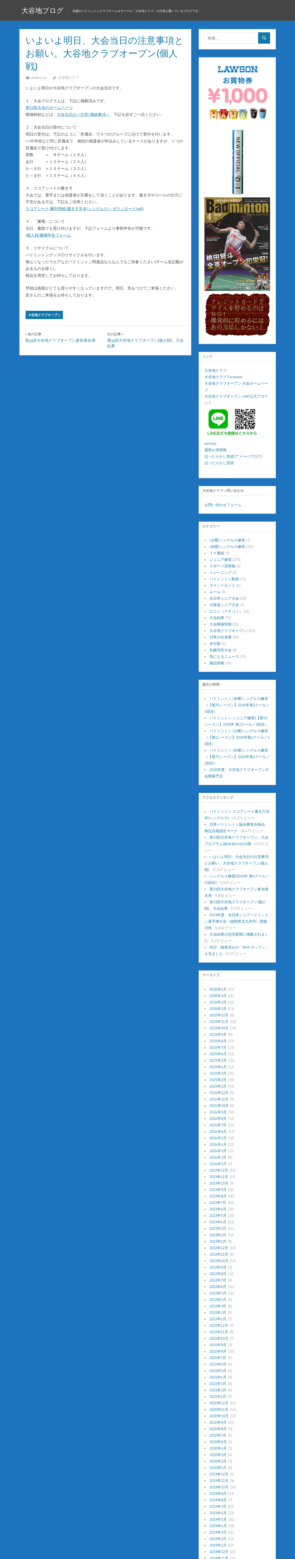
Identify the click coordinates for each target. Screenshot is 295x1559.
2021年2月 (217, 1390)
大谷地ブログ (43, 10)
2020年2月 (218, 1461)
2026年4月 (218, 989)
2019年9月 (218, 1493)
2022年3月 (217, 1306)
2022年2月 (217, 1312)
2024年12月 (218, 1092)
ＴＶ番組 (216, 553)
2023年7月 (217, 1202)
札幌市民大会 (220, 650)
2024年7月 (218, 1125)
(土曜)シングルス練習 (227, 540)
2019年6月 (218, 1513)
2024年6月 (218, 1131)
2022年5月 (218, 1293)
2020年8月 (218, 1428)
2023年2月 (217, 1235)
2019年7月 (218, 1506)
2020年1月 (218, 1467)
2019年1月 (218, 1545)
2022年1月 (217, 1319)
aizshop (210, 443)
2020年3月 (218, 1454)
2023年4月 (218, 1222)
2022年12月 (218, 1247)
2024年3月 (218, 1150)
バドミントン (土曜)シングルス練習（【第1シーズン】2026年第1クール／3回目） (236, 737)
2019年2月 (218, 1538)
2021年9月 (218, 1344)
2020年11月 (218, 1409)
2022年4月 (218, 1299)
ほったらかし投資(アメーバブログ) (233, 456)
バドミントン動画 (224, 579)
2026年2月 (218, 1002)
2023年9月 (218, 1189)
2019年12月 (218, 1474)
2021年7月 (217, 1357)
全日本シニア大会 (224, 598)
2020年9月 (218, 1422)
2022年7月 (217, 1280)
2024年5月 (218, 1138)
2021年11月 (218, 1331)
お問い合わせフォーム (222, 504)
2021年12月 (218, 1325)
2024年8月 (218, 1118)
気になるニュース (224, 656)
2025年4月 (218, 1066)
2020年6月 (218, 1441)
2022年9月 (218, 1267)
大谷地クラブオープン (44, 315)
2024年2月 (218, 1157)
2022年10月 (218, 1260)
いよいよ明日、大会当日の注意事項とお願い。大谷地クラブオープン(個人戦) (236, 863)
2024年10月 (219, 1105)
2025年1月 (218, 1086)
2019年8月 (218, 1500)
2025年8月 (218, 1041)
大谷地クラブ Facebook (223, 377)
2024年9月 (218, 1112)
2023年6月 (218, 1209)
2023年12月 (218, 1170)
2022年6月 (218, 1286)
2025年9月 (218, 1034)
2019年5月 (218, 1519)
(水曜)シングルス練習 (227, 546)
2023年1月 (217, 1241)
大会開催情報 (220, 624)
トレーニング (220, 572)
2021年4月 (218, 1377)
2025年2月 (218, 1079)
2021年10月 (218, 1338)
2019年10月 (219, 1487)
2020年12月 (218, 1403)
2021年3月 (217, 1383)
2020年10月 (219, 1416)
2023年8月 (218, 1196)
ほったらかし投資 (219, 462)
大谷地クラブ (68, 77)
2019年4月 (218, 1525)
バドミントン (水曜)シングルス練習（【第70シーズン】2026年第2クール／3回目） (237, 756)
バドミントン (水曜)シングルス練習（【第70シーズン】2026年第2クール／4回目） (237, 705)
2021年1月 (217, 1396)
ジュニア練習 (220, 559)
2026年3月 (218, 995)
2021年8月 (218, 1351)
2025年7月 (218, 1047)
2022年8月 (218, 1273)
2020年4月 (218, 1448)
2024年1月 (218, 1163)
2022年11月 (218, 1254)
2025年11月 (218, 1021)
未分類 (215, 643)
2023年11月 (218, 1176)
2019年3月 (218, 1532)
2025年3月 (218, 1073)
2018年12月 (218, 1551)
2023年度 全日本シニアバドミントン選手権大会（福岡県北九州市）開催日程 (236, 921)
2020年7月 (218, 1435)
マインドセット (222, 585)
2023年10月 (218, 1183)
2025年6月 (218, 1053)
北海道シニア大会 (224, 604)
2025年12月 (218, 1015)
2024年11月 (218, 1099)
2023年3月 (217, 1228)
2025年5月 (218, 1060)
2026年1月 (218, 1008)
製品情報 (216, 663)
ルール (215, 591)
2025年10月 (219, 1028)
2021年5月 (218, 1370)
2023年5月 (218, 1215)
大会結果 (216, 617)
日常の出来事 (220, 637)
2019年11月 (218, 1480)
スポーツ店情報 (222, 566)
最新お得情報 (215, 449)
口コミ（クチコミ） (226, 611)
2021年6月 (218, 1364)
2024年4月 (218, 1144)
